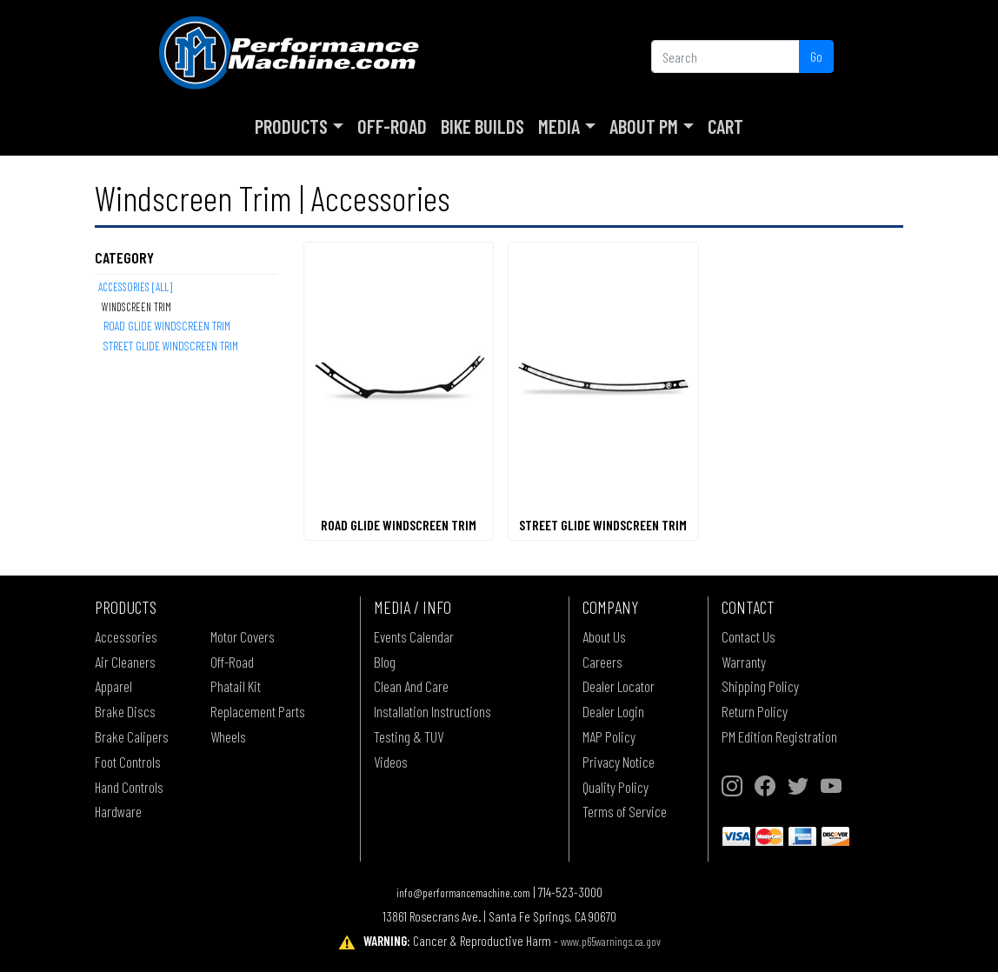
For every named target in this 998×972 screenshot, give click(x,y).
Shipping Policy (760, 686)
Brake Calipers (132, 736)
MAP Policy (608, 736)
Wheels (228, 736)
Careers (602, 661)
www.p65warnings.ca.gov (611, 941)
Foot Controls (128, 761)
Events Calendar (414, 636)
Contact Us (748, 636)
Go (816, 56)
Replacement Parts (257, 711)
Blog (385, 661)
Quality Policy (615, 787)
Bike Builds (482, 126)
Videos (391, 761)
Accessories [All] (135, 287)
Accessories (126, 636)
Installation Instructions (432, 711)
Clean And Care (411, 686)
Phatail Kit (235, 686)
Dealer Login (613, 711)
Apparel (113, 686)
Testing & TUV (408, 736)
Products (291, 126)
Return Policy (755, 711)
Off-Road (392, 126)
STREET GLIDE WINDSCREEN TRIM (170, 345)
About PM (643, 126)
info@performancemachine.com (463, 892)
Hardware (118, 811)
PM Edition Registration (779, 736)
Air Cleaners (125, 661)
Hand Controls (129, 787)
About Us (604, 636)
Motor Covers (242, 636)
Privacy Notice (618, 761)
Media (559, 126)
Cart (725, 126)
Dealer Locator (618, 686)
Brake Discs (125, 711)
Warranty (744, 661)
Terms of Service (624, 811)
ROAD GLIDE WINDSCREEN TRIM (166, 325)
